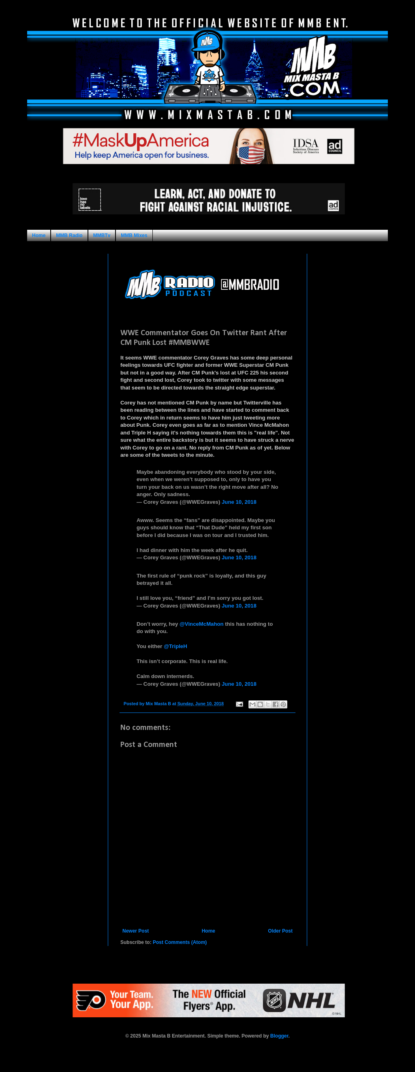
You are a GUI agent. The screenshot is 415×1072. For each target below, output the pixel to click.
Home (38, 235)
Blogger (279, 1036)
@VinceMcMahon (202, 624)
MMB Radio (69, 235)
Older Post (280, 931)
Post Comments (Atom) (180, 942)
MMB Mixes (134, 235)
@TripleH (175, 646)
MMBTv (102, 235)
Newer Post (135, 931)
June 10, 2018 (239, 502)
